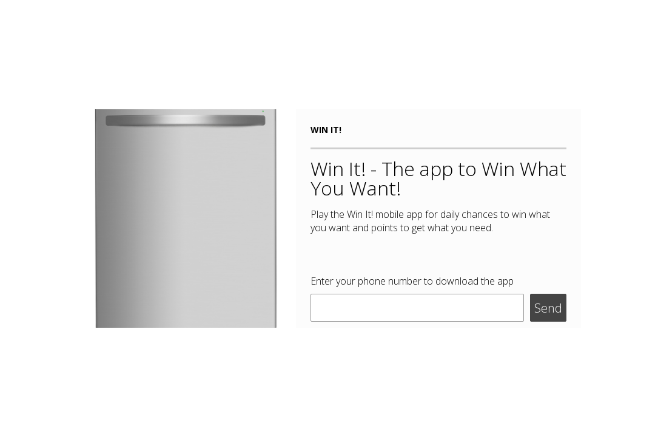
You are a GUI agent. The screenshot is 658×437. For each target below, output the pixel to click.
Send (548, 308)
